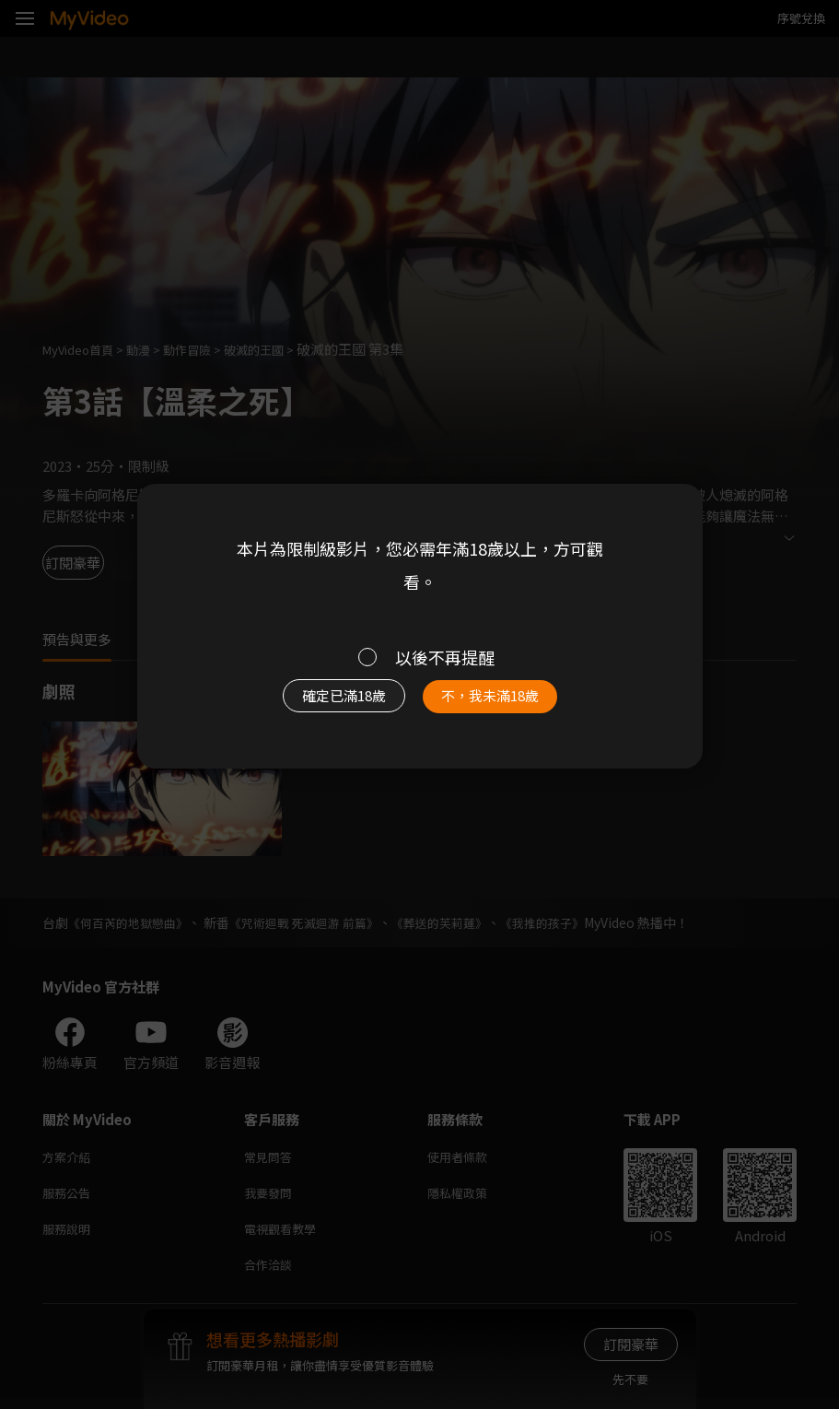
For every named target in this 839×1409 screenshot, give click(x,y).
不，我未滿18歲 (501, 700)
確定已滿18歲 (333, 700)
